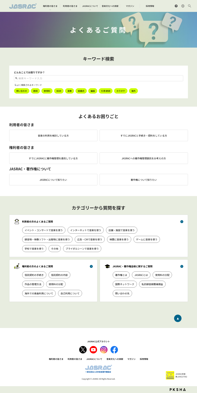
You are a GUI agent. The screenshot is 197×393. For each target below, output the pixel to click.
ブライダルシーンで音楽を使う (82, 248)
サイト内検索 (189, 5)
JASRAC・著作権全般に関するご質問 (133, 266)
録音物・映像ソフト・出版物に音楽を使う (47, 239)
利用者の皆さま (75, 358)
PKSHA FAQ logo (178, 390)
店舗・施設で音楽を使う (122, 230)
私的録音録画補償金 (152, 284)
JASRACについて (94, 358)
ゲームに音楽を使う (147, 239)
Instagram (104, 349)
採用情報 (144, 358)
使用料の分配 (56, 284)
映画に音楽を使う (119, 239)
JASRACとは (141, 275)
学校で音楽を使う (34, 248)
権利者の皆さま (56, 358)
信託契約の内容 (59, 275)
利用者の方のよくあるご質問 (37, 221)
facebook (114, 349)
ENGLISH (182, 5)
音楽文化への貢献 (114, 358)
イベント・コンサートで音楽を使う (44, 230)
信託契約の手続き (34, 275)
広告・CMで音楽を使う (89, 239)
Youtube (93, 349)
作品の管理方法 (33, 284)
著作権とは (121, 275)
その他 (54, 248)
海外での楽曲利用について (39, 293)
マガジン (131, 358)
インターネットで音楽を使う (85, 230)
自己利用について (70, 293)
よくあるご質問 (176, 5)
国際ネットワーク (124, 284)
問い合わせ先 (122, 293)
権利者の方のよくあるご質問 (37, 266)
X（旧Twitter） (83, 349)
